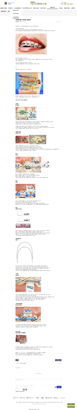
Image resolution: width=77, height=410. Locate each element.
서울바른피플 (3, 11)
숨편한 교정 (52, 8)
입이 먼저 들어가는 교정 (27, 8)
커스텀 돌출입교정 (17, 8)
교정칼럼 (73, 8)
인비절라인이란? (16, 10)
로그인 (71, 404)
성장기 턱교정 (43, 8)
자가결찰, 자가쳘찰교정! (23, 363)
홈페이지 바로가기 (71, 406)
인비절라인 (10, 8)
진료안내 (9, 11)
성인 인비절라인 (16, 13)
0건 (20, 21)
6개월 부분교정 (67, 8)
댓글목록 (18, 367)
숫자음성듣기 (24, 389)
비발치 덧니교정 (36, 8)
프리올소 (61, 8)
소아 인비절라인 (16, 17)
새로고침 (26, 389)
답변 (60, 360)
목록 (57, 360)
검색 (17, 360)
